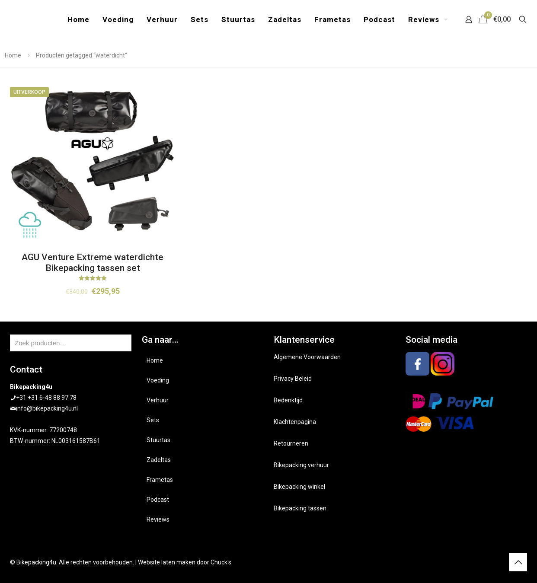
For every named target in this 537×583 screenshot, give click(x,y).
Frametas (160, 479)
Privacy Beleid (293, 378)
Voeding (158, 380)
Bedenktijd (288, 400)
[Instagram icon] (497, 562)
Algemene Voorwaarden (307, 357)
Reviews (158, 519)
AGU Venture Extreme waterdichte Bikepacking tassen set (92, 262)
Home (13, 55)
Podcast (158, 499)
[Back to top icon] (518, 562)
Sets (153, 420)
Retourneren (291, 443)
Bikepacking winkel (299, 486)
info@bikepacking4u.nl (47, 408)
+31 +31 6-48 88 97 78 (46, 397)
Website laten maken (166, 562)
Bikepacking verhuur (301, 465)
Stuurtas (158, 439)
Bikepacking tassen (300, 508)
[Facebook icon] (488, 562)
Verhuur (158, 400)
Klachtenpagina (295, 421)
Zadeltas (159, 459)
